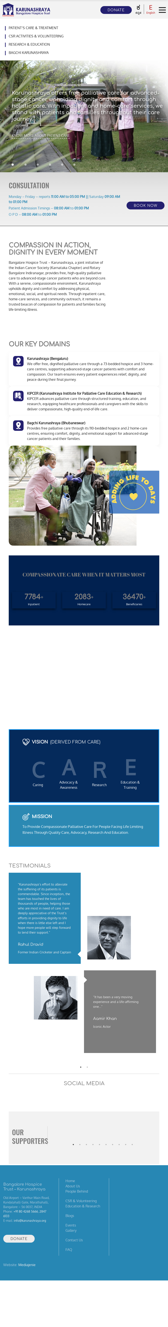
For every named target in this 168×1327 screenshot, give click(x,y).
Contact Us (74, 1240)
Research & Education (29, 44)
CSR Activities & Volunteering (36, 36)
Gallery (71, 1230)
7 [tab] (112, 1135)
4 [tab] (93, 1135)
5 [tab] (99, 1135)
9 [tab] (125, 1135)
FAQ (68, 1249)
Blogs (69, 1215)
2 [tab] (80, 1135)
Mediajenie (27, 1265)
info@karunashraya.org (30, 1220)
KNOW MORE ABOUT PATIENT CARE (41, 135)
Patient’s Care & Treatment (33, 28)
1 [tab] (73, 1135)
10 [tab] (132, 1135)
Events (70, 1225)
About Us (72, 1186)
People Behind (76, 1191)
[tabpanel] (84, 966)
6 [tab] (106, 1135)
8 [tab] (119, 1135)
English (150, 9)
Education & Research (82, 1206)
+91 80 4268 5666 (26, 1211)
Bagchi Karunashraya (29, 52)
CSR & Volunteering (81, 1201)
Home (70, 1181)
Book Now (145, 206)
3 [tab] (86, 1135)
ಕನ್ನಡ (138, 9)
